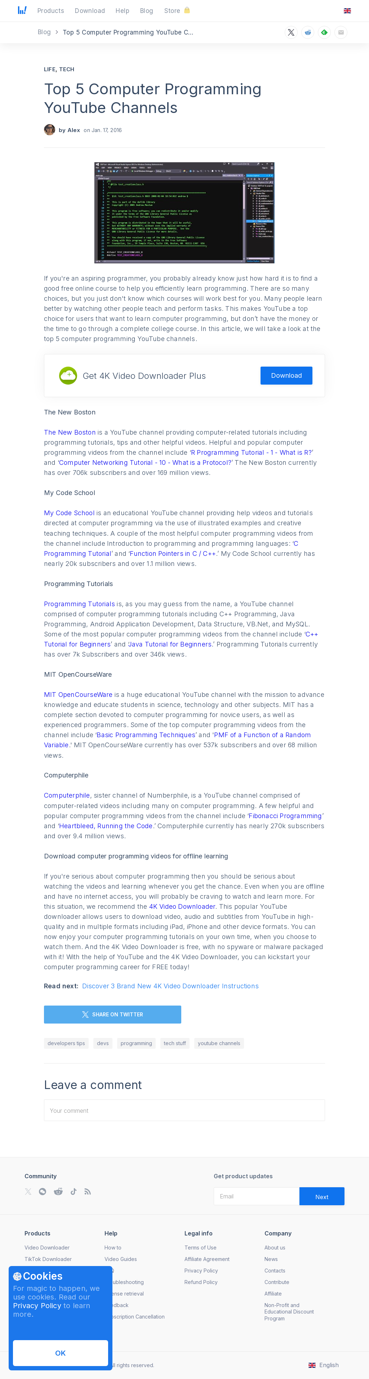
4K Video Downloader (182, 906)
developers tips (66, 1043)
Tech (67, 69)
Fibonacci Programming (285, 816)
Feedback (117, 1305)
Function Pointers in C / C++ (173, 553)
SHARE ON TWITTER (112, 1014)
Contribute (276, 1282)
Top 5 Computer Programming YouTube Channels (153, 98)
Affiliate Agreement (207, 1259)
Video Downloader (47, 1247)
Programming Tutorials (79, 604)
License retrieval (124, 1293)
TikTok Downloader (48, 1259)
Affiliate (273, 1293)
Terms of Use (200, 1247)
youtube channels (219, 1043)
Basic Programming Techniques (146, 735)
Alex (73, 130)
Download (286, 375)
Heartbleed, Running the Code (106, 826)
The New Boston (70, 432)
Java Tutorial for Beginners (170, 644)
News (271, 1259)
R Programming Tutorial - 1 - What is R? (251, 452)
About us (274, 1247)
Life (49, 69)
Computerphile (67, 795)
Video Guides (121, 1259)
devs (103, 1043)
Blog (45, 32)
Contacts (274, 1270)
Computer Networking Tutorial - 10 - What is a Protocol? (145, 462)
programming (136, 1043)
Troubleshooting (124, 1282)
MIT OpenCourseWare (78, 694)
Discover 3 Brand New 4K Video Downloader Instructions (170, 986)
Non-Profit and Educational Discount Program (289, 1311)
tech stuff (175, 1043)
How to (113, 1247)
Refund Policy (201, 1282)
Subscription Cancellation (135, 1317)
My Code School (69, 513)
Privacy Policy (37, 1305)
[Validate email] (321, 1196)
